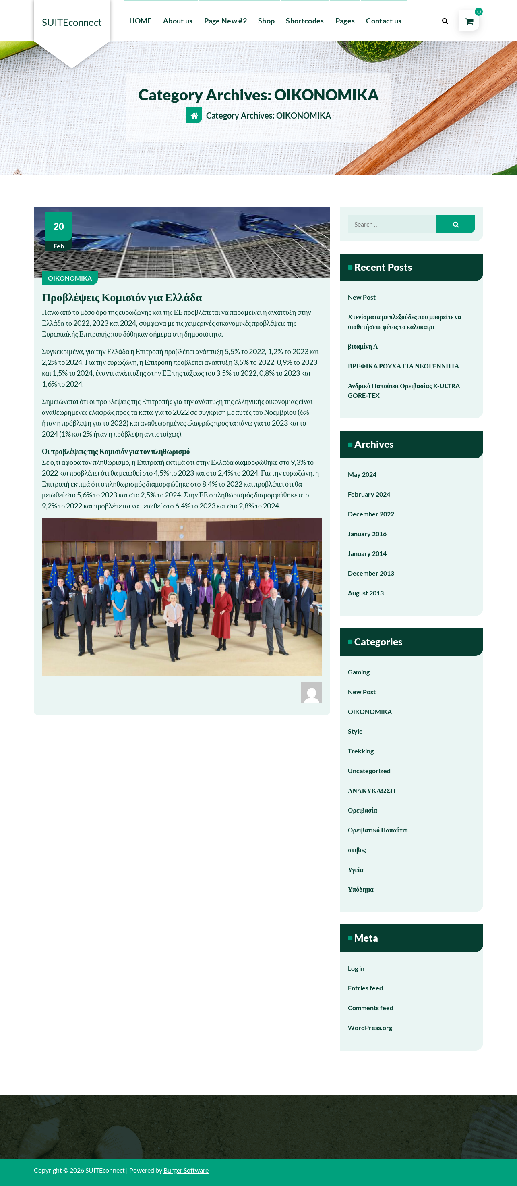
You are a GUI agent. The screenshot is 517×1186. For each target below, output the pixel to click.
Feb (58, 231)
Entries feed (365, 988)
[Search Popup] (445, 20)
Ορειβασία (362, 810)
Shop (266, 20)
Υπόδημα (361, 889)
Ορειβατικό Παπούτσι (378, 830)
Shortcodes (305, 20)
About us (177, 20)
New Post (362, 297)
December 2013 (371, 573)
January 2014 (367, 553)
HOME (140, 20)
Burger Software (186, 1170)
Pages (345, 20)
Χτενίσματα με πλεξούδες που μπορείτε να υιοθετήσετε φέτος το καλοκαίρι (404, 321)
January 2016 (367, 533)
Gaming (359, 672)
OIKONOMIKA (70, 278)
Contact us (383, 20)
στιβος (357, 849)
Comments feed (370, 1007)
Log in (356, 968)
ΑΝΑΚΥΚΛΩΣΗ (371, 790)
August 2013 (366, 593)
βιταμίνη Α (363, 346)
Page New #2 (225, 20)
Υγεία (356, 869)
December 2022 (371, 514)
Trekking (361, 751)
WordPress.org (370, 1027)
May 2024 (362, 474)
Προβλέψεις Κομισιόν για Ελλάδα (122, 297)
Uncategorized (369, 770)
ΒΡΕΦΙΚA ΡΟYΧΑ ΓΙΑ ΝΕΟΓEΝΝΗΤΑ (403, 366)
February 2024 (369, 494)
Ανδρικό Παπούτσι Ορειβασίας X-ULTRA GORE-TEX (404, 390)
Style (355, 731)
